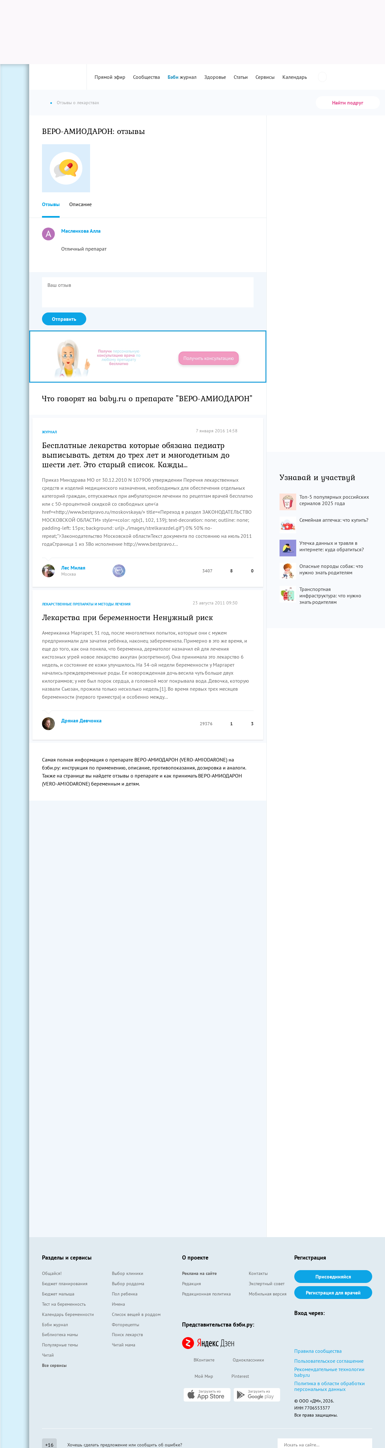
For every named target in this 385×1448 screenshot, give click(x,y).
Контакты (258, 1273)
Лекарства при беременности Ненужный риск (127, 617)
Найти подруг (347, 102)
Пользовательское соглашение (329, 1361)
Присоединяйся (333, 1276)
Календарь (294, 77)
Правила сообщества (318, 1351)
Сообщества (146, 77)
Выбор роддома (128, 1283)
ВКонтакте (198, 1360)
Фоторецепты (125, 1324)
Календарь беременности (68, 1314)
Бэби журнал (55, 1324)
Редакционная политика (206, 1294)
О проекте (195, 1257)
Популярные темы (60, 1345)
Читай (48, 1355)
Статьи (241, 77)
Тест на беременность (64, 1304)
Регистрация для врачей (333, 1292)
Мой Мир (197, 1376)
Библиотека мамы (60, 1334)
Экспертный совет (267, 1283)
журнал (182, 77)
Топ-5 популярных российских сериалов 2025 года (334, 500)
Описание (80, 204)
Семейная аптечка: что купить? (333, 520)
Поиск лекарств (127, 1334)
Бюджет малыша (58, 1294)
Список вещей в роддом (136, 1314)
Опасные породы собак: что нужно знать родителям (331, 569)
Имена (118, 1304)
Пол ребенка (125, 1294)
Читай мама (123, 1345)
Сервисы (265, 77)
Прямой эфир (110, 77)
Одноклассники (242, 1360)
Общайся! (52, 1273)
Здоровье (215, 77)
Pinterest (234, 1376)
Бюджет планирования (65, 1283)
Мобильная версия (268, 1294)
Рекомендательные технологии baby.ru (329, 1372)
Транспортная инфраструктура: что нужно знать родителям (330, 595)
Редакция (191, 1283)
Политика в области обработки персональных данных (329, 1386)
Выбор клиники (127, 1273)
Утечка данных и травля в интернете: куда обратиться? (331, 546)
